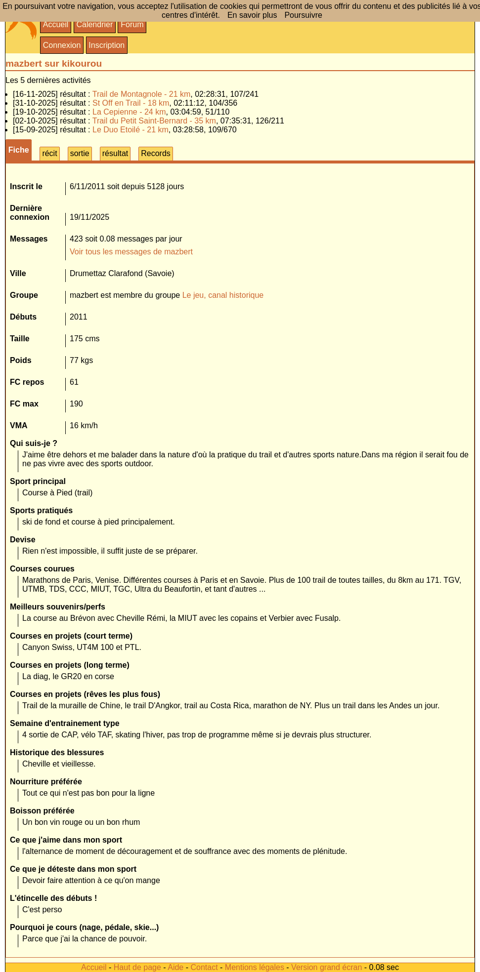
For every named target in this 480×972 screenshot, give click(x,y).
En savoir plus (252, 15)
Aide (175, 967)
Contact (204, 967)
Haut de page (137, 967)
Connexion (62, 45)
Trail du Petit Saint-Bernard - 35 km (154, 121)
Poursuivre (303, 15)
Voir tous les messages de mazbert (131, 251)
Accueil (56, 24)
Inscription (106, 45)
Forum (132, 24)
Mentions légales (254, 967)
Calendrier (94, 24)
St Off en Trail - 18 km (130, 103)
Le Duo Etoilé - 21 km (130, 129)
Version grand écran (326, 967)
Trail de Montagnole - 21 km (141, 94)
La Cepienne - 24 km (129, 112)
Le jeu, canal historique (223, 295)
